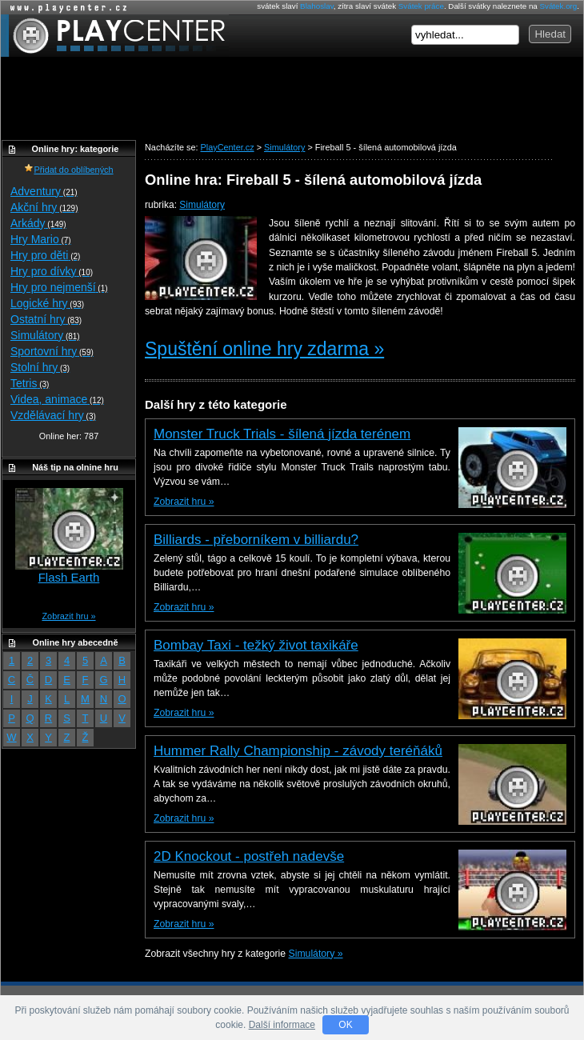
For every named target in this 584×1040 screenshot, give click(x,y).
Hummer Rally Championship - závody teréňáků (298, 750)
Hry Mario (40, 239)
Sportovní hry (52, 351)
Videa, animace (57, 399)
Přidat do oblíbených (68, 169)
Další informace (282, 1024)
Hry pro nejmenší (59, 287)
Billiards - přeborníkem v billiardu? (256, 539)
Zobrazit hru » (184, 501)
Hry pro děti (45, 255)
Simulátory (202, 204)
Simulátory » (316, 953)
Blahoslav (317, 6)
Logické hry (47, 303)
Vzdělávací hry (53, 415)
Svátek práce (421, 6)
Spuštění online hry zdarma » (264, 348)
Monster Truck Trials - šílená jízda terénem (282, 434)
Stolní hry (40, 367)
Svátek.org (559, 6)
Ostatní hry (46, 319)
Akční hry (44, 207)
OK (345, 1024)
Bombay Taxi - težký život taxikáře (256, 645)
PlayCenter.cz (115, 35)
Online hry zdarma (65, 7)
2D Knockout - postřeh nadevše (249, 856)
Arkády (38, 223)
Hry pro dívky (51, 271)
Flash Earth (69, 577)
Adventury (44, 191)
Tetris (29, 383)
